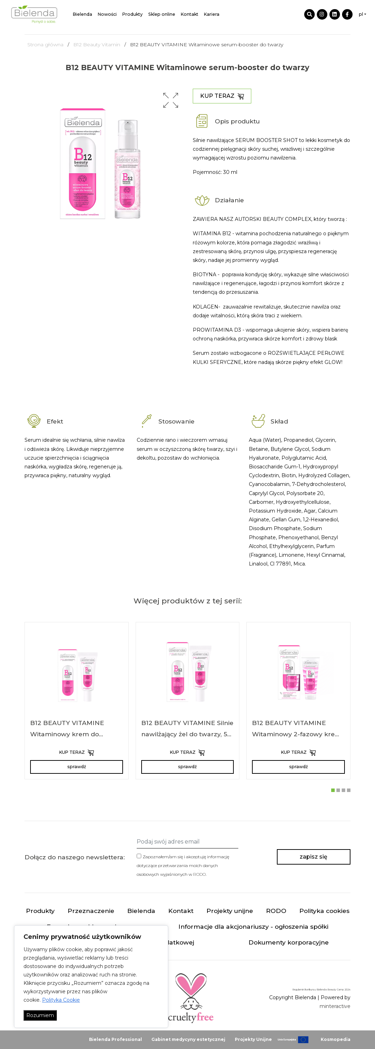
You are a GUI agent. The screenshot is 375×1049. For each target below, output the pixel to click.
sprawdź (76, 766)
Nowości (107, 14)
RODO (199, 874)
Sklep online (161, 14)
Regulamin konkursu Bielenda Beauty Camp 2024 (321, 989)
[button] (170, 100)
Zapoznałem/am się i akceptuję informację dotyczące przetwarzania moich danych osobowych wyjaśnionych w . (183, 865)
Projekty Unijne (253, 1039)
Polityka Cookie (61, 1000)
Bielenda (82, 14)
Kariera (211, 14)
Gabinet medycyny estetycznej (188, 1039)
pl (361, 14)
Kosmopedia (335, 1039)
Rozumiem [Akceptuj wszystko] (40, 1015)
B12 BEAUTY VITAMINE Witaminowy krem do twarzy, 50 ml (67, 734)
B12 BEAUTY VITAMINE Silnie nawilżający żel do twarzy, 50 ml (187, 734)
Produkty (132, 14)
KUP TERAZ (222, 96)
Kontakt (189, 14)
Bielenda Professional (115, 1039)
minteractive (335, 1006)
